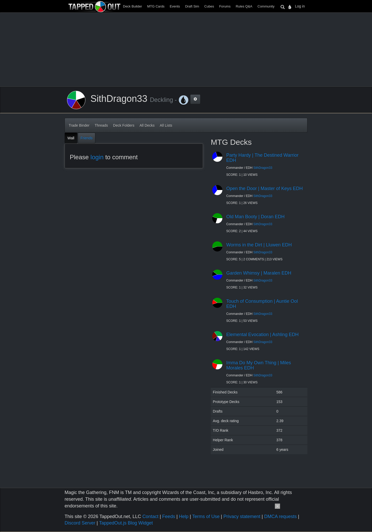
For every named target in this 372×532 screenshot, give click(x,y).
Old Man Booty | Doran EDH (255, 216)
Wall (70, 138)
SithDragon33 (262, 168)
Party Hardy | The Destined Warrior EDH (262, 158)
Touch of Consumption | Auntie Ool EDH (262, 304)
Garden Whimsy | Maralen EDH (258, 273)
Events (175, 6)
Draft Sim (192, 6)
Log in (300, 6)
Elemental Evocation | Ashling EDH (262, 334)
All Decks (147, 125)
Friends (87, 138)
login (97, 157)
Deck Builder (132, 6)
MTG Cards (156, 6)
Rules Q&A (244, 6)
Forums (224, 6)
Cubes (209, 6)
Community (266, 6)
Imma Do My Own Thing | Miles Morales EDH (258, 365)
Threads (101, 125)
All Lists (166, 125)
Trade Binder (79, 125)
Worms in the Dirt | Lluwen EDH (259, 244)
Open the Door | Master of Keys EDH (264, 188)
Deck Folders (123, 125)
